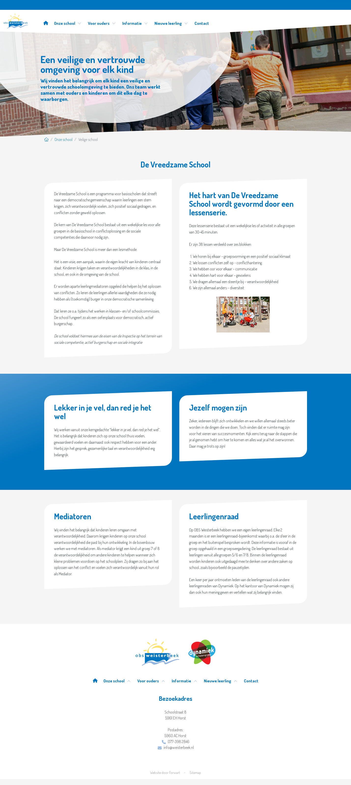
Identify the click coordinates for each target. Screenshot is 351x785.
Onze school (67, 23)
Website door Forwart (165, 772)
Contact (202, 23)
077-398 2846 (175, 741)
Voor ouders (102, 23)
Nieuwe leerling (171, 23)
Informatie (135, 23)
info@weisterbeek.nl (176, 747)
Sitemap (195, 772)
